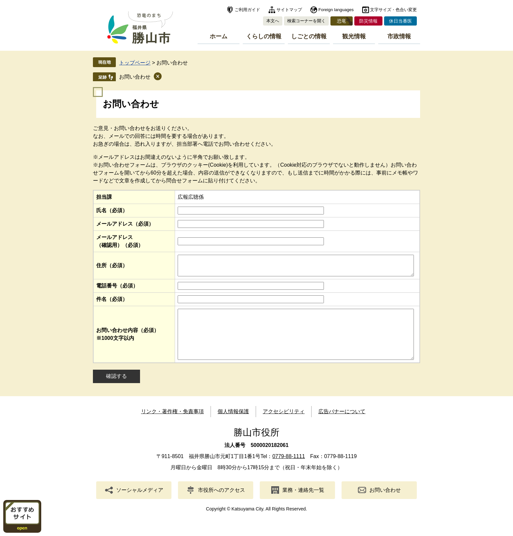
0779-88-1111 (288, 470)
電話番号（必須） (117, 289)
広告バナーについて (341, 425)
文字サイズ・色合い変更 (393, 9)
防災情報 (368, 21)
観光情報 (354, 36)
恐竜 (341, 21)
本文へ (272, 20)
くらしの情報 (263, 36)
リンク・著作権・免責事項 (172, 425)
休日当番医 (400, 21)
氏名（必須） (112, 210)
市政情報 (399, 36)
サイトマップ (289, 9)
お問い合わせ (134, 77)
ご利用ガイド (247, 9)
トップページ (134, 62)
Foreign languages (336, 9)
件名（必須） (112, 303)
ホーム (218, 36)
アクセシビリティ (284, 425)
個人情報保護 (233, 425)
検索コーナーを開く (306, 20)
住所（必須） (112, 267)
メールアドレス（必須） (125, 224)
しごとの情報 (309, 36)
